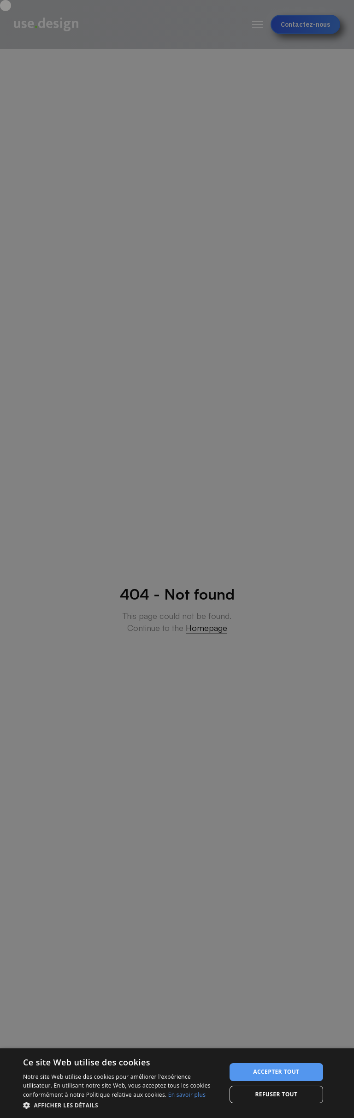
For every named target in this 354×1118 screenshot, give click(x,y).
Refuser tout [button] (276, 1094)
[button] (121, 1105)
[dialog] (177, 1083)
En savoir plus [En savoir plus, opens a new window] (187, 1095)
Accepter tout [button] (276, 1072)
